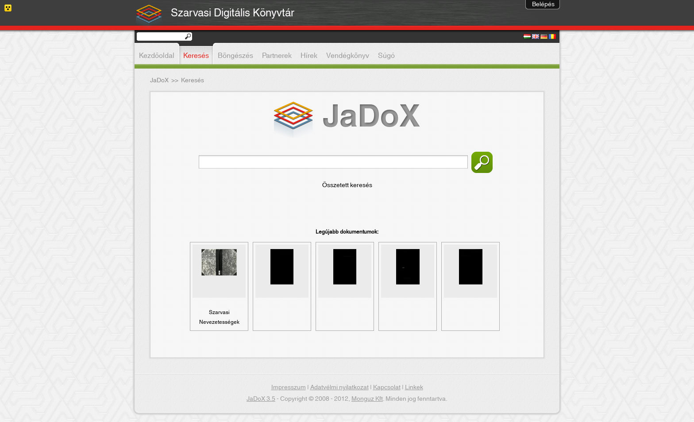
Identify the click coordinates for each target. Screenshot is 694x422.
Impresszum (288, 387)
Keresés (482, 162)
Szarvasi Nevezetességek (219, 317)
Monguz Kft (367, 399)
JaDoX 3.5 (261, 399)
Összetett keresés (347, 185)
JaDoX (159, 80)
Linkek (414, 387)
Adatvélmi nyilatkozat (339, 387)
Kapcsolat (387, 387)
